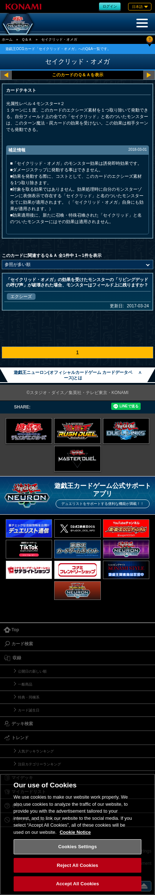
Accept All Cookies (77, 883)
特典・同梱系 (28, 697)
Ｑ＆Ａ (27, 39)
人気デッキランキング (36, 751)
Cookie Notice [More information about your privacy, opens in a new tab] (75, 832)
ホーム (7, 39)
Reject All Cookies (77, 865)
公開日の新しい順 (32, 671)
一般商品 (25, 684)
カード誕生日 (28, 710)
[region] (77, 834)
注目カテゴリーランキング (39, 764)
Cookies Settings (77, 846)
